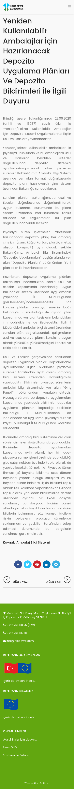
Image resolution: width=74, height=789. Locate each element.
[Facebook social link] (18, 564)
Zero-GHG (10, 747)
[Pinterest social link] (37, 564)
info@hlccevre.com (18, 641)
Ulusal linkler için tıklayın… (20, 740)
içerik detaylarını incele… (19, 681)
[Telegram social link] (56, 564)
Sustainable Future (16, 755)
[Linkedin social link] (47, 564)
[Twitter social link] (28, 564)
